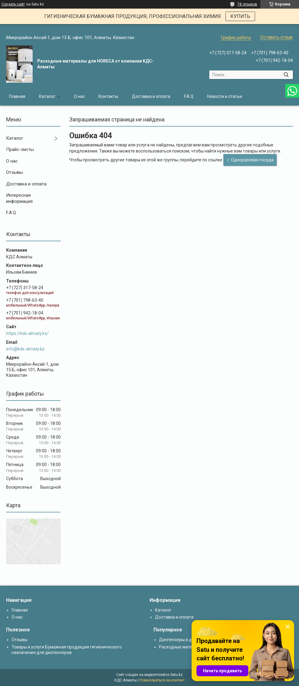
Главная (17, 96)
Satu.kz (176, 675)
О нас (79, 96)
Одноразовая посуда (252, 159)
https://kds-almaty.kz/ (27, 333)
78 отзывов (247, 4)
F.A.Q (188, 96)
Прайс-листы (20, 149)
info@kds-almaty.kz (25, 349)
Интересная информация (19, 198)
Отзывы (14, 172)
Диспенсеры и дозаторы (184, 639)
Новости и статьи (224, 96)
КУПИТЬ (240, 16)
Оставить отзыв (276, 37)
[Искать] (286, 74)
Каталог (47, 96)
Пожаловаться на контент (162, 680)
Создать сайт (13, 4)
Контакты (108, 96)
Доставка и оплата (151, 96)
